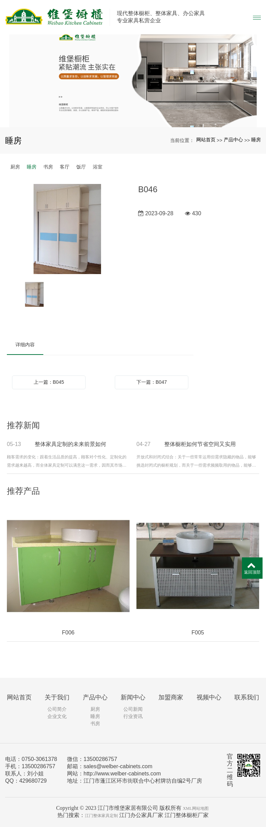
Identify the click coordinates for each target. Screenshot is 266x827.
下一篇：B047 (151, 382)
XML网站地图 (196, 808)
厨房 (15, 167)
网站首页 (205, 139)
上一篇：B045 (49, 382)
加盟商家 (170, 697)
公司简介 (57, 709)
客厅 (64, 167)
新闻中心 (133, 697)
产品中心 (233, 139)
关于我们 (57, 697)
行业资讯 (133, 716)
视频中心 (209, 697)
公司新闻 (133, 709)
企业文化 (57, 716)
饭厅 (81, 167)
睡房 (256, 139)
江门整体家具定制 (101, 815)
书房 (48, 167)
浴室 (97, 167)
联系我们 (246, 697)
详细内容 (25, 344)
